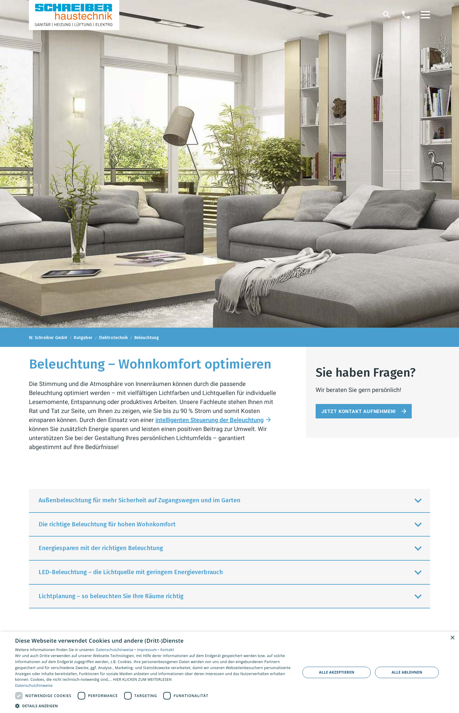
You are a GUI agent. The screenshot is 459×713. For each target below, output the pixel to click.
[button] (425, 14)
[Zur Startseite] (74, 15)
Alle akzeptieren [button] (336, 672)
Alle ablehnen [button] (407, 672)
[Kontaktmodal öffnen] (406, 15)
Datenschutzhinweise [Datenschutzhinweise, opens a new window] (34, 685)
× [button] (452, 638)
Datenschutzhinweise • (116, 649)
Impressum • (149, 649)
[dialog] (229, 672)
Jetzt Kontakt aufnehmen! (358, 411)
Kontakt (167, 649)
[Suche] (387, 15)
